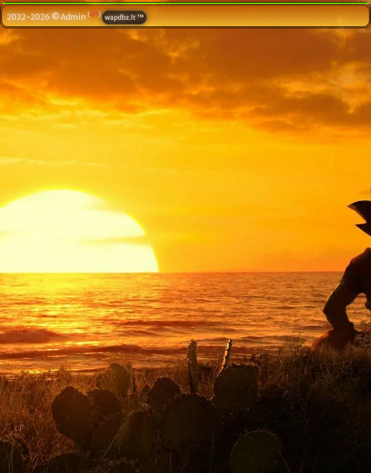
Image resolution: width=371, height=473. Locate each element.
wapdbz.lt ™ (124, 17)
